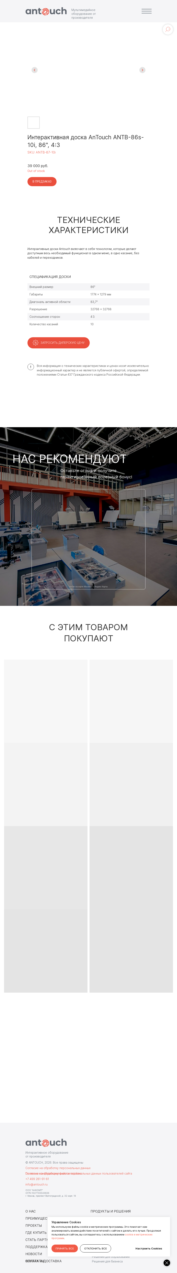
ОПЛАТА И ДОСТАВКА (43, 1261)
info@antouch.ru (36, 1184)
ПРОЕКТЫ (33, 1225)
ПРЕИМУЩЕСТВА (39, 1218)
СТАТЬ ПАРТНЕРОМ (42, 1240)
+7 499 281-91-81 (37, 1179)
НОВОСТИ (33, 1254)
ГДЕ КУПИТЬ (36, 1233)
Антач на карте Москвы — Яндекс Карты (88, 587)
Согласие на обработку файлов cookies (53, 1173)
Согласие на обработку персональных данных (58, 1168)
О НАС (30, 1211)
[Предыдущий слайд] (35, 70)
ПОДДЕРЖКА (36, 1247)
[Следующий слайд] (142, 70)
